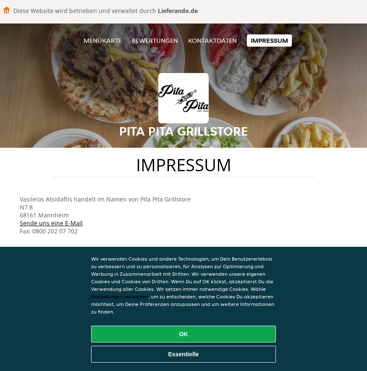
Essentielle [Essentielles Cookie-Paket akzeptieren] (183, 354)
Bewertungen (155, 40)
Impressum (269, 40)
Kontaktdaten (212, 40)
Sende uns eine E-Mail (51, 223)
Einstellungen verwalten (119, 296)
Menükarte (103, 40)
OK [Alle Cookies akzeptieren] (183, 334)
